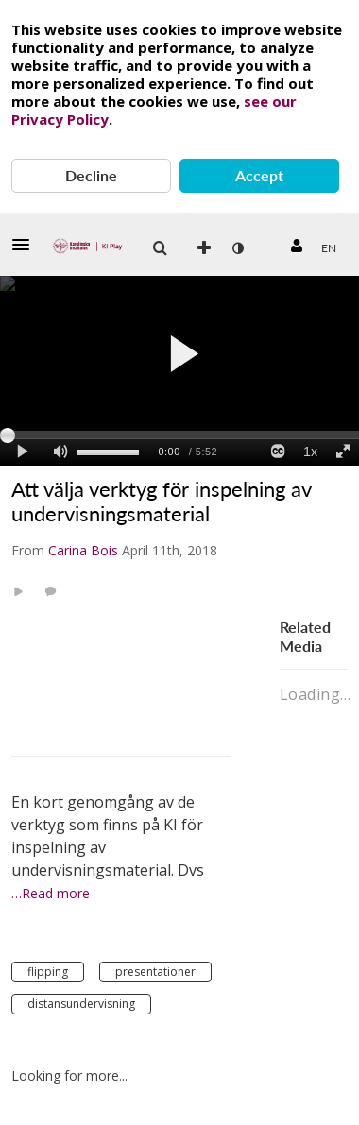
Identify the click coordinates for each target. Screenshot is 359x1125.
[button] (26, 244)
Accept (259, 175)
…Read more (50, 893)
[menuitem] (328, 248)
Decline (91, 175)
